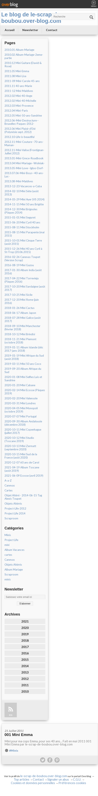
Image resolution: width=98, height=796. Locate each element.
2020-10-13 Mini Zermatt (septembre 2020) (20, 447)
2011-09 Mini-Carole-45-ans (22, 81)
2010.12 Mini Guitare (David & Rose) (23, 64)
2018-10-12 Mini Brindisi (20, 334)
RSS (10, 715)
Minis (8, 535)
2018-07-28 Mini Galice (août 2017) (23, 319)
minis (8, 579)
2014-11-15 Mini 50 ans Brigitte (24, 204)
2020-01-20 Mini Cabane (20, 385)
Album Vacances (14, 549)
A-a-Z (8, 480)
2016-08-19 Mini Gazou (19, 265)
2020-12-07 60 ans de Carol (22, 462)
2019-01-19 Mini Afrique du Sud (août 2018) (24, 357)
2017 (25, 647)
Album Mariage (14, 569)
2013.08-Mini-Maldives (19, 181)
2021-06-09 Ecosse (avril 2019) (24, 475)
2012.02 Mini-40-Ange (18, 95)
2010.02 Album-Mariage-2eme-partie (24, 56)
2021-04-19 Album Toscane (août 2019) (22, 469)
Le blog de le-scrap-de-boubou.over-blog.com (31, 18)
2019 (25, 634)
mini (7, 544)
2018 (25, 640)
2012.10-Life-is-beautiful (19, 137)
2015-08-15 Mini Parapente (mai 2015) (24, 234)
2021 (25, 621)
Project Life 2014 (15, 513)
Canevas (10, 485)
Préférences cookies (72, 783)
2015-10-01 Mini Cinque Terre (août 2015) (23, 242)
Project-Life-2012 (15, 508)
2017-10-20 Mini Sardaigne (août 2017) (25, 288)
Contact (51, 30)
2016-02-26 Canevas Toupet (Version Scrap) (22, 258)
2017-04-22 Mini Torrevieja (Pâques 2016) (22, 280)
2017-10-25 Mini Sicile (18, 294)
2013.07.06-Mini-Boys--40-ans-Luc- (24, 174)
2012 (25, 678)
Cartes (9, 490)
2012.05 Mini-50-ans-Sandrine (23, 115)
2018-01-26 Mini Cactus (19, 308)
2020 (25, 628)
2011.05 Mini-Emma (17, 71)
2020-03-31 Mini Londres (20, 403)
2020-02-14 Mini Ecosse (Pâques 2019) (25, 391)
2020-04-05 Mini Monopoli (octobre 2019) (21, 410)
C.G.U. (77, 779)
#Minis (13, 750)
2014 (25, 666)
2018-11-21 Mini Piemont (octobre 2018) (20, 340)
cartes (8, 554)
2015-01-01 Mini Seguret (20, 217)
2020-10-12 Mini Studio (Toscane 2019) (19, 439)
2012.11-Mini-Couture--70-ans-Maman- (24, 143)
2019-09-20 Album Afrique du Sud (23, 370)
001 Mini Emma (19, 734)
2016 (25, 653)
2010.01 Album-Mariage (19, 49)
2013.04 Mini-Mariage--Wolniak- (25, 163)
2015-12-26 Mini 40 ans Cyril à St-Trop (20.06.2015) (23, 250)
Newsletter (30, 30)
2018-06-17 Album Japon (20, 312)
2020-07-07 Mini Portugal (20, 416)
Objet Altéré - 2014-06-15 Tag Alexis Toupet (23, 497)
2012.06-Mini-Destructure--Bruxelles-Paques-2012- (22, 122)
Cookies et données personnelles (33, 783)
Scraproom (11, 518)
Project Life (11, 540)
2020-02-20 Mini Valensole (21, 398)
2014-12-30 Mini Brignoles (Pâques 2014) (21, 211)
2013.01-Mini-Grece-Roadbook (24, 158)
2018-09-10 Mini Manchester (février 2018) (22, 327)
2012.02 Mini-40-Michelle (20, 100)
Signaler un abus (58, 779)
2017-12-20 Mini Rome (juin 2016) (22, 301)
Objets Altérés (13, 503)
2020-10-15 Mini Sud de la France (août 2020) (21, 456)
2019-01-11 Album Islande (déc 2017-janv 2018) (24, 349)
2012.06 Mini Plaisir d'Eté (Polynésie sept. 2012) (20, 130)
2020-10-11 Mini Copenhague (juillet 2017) (23, 431)
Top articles (21, 779)
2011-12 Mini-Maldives (19, 90)
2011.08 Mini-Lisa (15, 76)
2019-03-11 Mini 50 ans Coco (23, 363)
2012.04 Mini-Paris (16, 110)
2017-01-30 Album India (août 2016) (23, 271)
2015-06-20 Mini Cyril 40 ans (22, 222)
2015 (25, 659)
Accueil (10, 30)
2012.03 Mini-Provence (19, 105)
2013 (25, 672)
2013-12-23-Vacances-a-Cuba (23, 186)
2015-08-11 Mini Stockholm (22, 227)
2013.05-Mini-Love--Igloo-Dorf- (24, 168)
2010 (25, 691)
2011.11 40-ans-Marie (18, 86)
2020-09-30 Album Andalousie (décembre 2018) (23, 423)
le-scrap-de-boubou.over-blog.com (43, 776)
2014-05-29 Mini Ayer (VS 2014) (24, 199)
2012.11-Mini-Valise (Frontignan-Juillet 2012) (24, 151)
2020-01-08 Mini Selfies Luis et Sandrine (23, 378)
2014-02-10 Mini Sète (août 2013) (22, 192)
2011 (25, 685)
